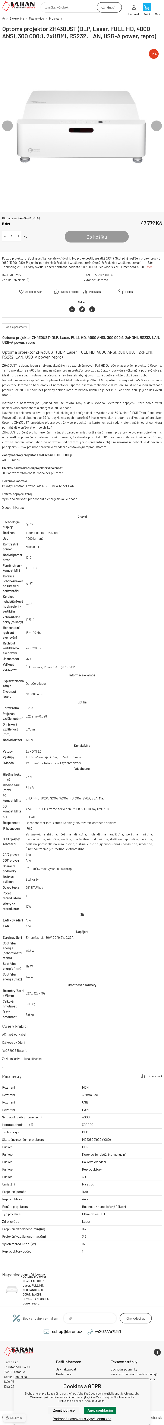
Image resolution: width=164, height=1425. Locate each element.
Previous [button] (7, 126)
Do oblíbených (33, 291)
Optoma (102, 280)
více (150, 267)
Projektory (55, 18)
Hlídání (129, 291)
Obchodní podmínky (124, 1369)
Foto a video (36, 18)
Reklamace (64, 1374)
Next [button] (156, 126)
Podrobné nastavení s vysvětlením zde (82, 1419)
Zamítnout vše (64, 1410)
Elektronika (17, 18)
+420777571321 (108, 1331)
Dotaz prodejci (70, 291)
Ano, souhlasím (100, 1410)
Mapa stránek (152, 1417)
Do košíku (96, 237)
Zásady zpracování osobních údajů (134, 1374)
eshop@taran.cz (67, 1331)
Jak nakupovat (66, 1369)
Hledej (110, 7)
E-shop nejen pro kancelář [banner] (21, 6)
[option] (82, 125)
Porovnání (95, 291)
